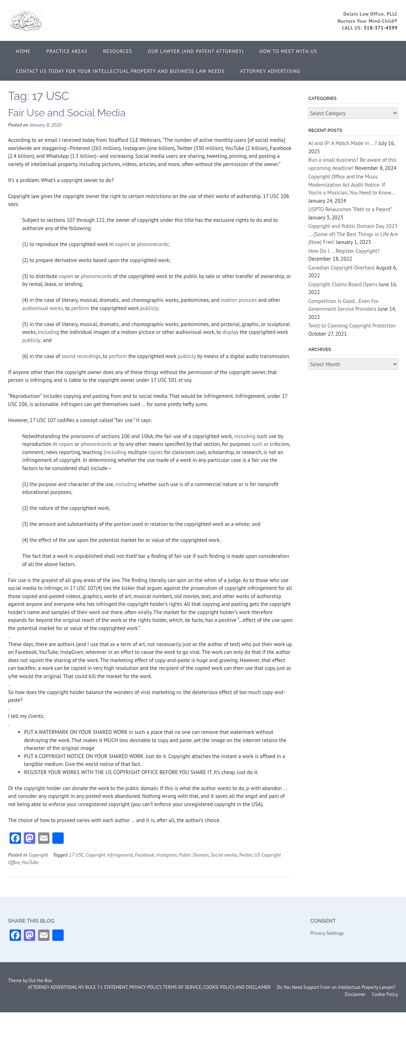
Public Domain (194, 854)
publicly (186, 356)
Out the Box (40, 980)
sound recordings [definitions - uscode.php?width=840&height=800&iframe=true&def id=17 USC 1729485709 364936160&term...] (81, 356)
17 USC (76, 854)
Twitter (245, 854)
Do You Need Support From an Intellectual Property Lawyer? (336, 987)
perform (80, 308)
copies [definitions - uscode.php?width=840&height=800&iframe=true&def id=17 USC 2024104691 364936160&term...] (122, 244)
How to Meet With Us (288, 51)
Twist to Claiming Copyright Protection (352, 325)
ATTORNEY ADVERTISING (270, 71)
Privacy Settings (327, 933)
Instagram (166, 854)
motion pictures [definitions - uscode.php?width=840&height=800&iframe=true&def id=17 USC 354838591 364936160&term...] (239, 300)
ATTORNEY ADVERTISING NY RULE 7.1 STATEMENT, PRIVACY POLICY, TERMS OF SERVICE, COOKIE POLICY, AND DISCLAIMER (149, 987)
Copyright (38, 854)
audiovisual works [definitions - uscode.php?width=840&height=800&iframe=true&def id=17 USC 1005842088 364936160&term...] (42, 308)
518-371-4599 (380, 28)
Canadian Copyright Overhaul (341, 267)
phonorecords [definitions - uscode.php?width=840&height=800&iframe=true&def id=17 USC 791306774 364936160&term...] (152, 244)
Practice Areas (67, 51)
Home (23, 51)
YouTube (29, 862)
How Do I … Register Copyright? (344, 250)
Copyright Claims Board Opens (342, 284)
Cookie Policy (385, 994)
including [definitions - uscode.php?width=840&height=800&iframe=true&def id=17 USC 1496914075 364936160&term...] (48, 332)
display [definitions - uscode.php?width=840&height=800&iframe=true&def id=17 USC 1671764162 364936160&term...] (230, 332)
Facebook (144, 854)
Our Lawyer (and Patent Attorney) (196, 51)
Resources (117, 51)
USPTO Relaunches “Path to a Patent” (350, 209)
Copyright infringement (109, 854)
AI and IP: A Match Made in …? (342, 143)
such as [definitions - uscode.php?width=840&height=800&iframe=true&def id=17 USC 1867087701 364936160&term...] (260, 444)
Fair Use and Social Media (67, 113)
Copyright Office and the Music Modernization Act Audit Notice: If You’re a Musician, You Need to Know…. (352, 184)
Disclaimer (355, 994)
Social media (224, 854)
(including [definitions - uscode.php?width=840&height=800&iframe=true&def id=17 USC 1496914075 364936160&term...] (116, 452)
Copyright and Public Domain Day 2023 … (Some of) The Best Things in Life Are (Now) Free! (352, 234)
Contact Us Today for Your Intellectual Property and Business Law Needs (120, 71)
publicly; (149, 308)
